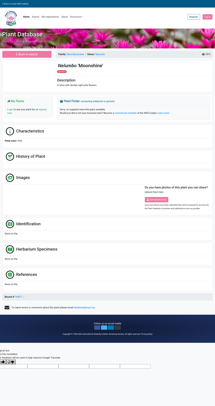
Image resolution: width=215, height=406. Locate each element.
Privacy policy (146, 334)
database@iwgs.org (84, 307)
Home (26, 16)
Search (35, 16)
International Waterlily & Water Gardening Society (103, 334)
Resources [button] (75, 16)
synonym (62, 72)
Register (193, 16)
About (64, 16)
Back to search (27, 54)
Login (10, 109)
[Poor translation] (11, 362)
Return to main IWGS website (15, 4)
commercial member (126, 113)
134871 (18, 296)
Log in (207, 16)
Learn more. (163, 113)
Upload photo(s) (157, 199)
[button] (97, 327)
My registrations (50, 16)
